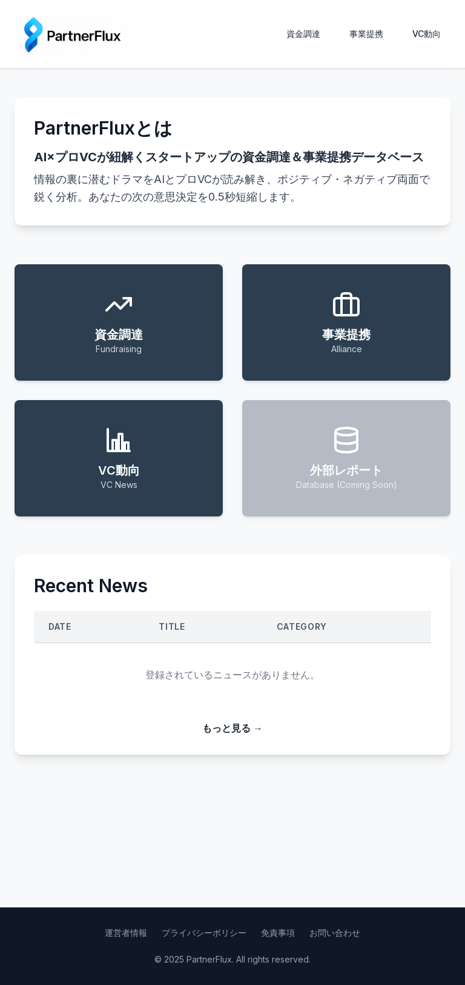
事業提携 (366, 33)
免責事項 (278, 932)
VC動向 (426, 33)
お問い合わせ (334, 932)
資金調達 (303, 33)
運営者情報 (126, 932)
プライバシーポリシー (204, 932)
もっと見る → (232, 728)
